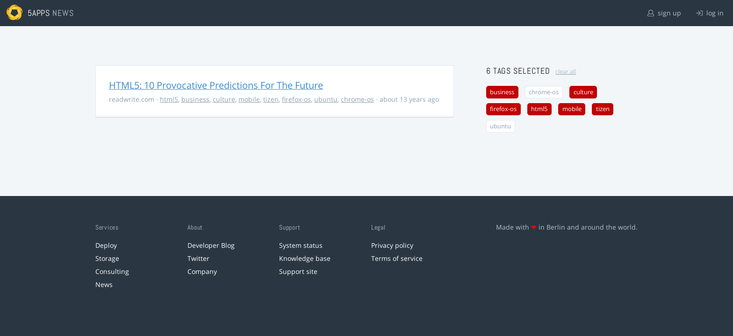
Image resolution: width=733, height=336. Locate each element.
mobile (249, 99)
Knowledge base (305, 258)
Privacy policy (392, 245)
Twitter (198, 258)
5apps (39, 12)
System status (301, 245)
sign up (664, 12)
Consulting (112, 271)
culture (224, 99)
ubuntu (326, 99)
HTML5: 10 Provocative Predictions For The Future (216, 85)
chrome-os (357, 99)
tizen (271, 99)
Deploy (106, 245)
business (195, 99)
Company (202, 271)
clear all (565, 72)
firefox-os (296, 99)
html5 (169, 99)
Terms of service (397, 258)
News (104, 284)
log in (710, 12)
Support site (298, 271)
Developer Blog (211, 245)
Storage (107, 258)
